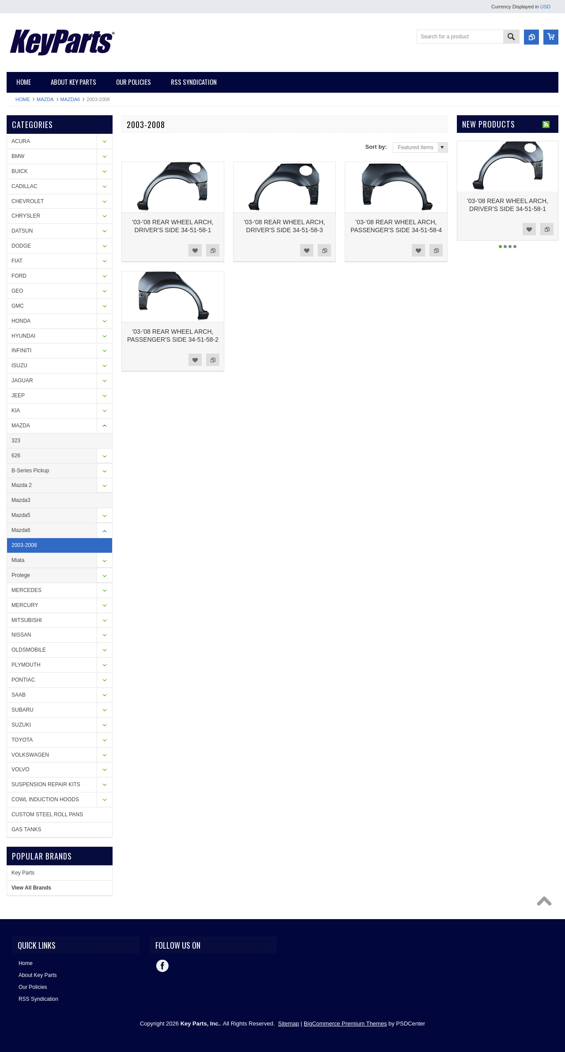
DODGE (21, 246)
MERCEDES (26, 590)
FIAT (17, 261)
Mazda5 (20, 515)
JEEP (18, 395)
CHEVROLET (27, 201)
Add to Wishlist (195, 250)
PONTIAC (23, 680)
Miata (17, 560)
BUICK (19, 171)
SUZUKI (21, 725)
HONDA (20, 321)
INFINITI (21, 350)
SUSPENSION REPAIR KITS (45, 784)
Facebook (162, 966)
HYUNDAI (23, 336)
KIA (15, 410)
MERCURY (24, 605)
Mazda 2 (21, 485)
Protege (20, 575)
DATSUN (22, 231)
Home (22, 99)
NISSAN (21, 635)
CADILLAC (24, 186)
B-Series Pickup (30, 471)
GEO (17, 291)
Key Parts (22, 873)
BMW (17, 156)
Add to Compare (212, 250)
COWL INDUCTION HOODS (45, 799)
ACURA (20, 141)
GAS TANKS (26, 829)
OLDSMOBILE (28, 650)
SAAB (18, 695)
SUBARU (22, 710)
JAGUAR (22, 380)
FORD (18, 276)
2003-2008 (24, 545)
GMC (17, 306)
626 (15, 455)
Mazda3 (20, 500)
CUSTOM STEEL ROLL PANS (47, 814)
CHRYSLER (25, 216)
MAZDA (45, 99)
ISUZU (19, 365)
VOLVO (20, 769)
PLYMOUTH (26, 665)
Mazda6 (70, 99)
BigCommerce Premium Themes (345, 1023)
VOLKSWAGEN (30, 755)
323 (15, 440)
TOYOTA (22, 740)
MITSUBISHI (26, 620)
